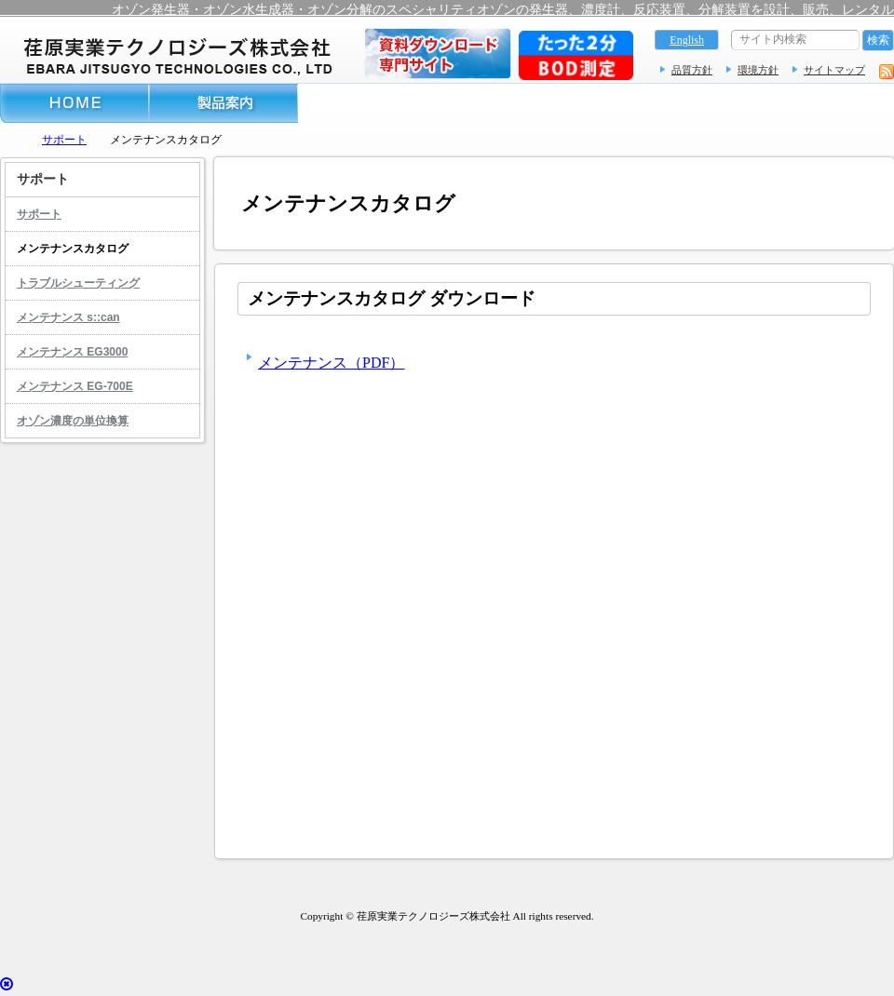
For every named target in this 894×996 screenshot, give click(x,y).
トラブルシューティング (78, 282)
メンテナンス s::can (68, 317)
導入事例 (372, 103)
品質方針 (691, 69)
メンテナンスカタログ (73, 248)
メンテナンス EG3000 (72, 351)
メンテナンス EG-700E (75, 386)
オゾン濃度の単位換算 (73, 420)
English (687, 40)
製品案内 (223, 103)
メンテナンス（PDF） (331, 362)
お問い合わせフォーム (819, 103)
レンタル (670, 103)
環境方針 (758, 69)
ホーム (74, 103)
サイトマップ (834, 69)
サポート (521, 103)
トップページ (9, 138)
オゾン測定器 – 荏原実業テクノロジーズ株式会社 (177, 54)
